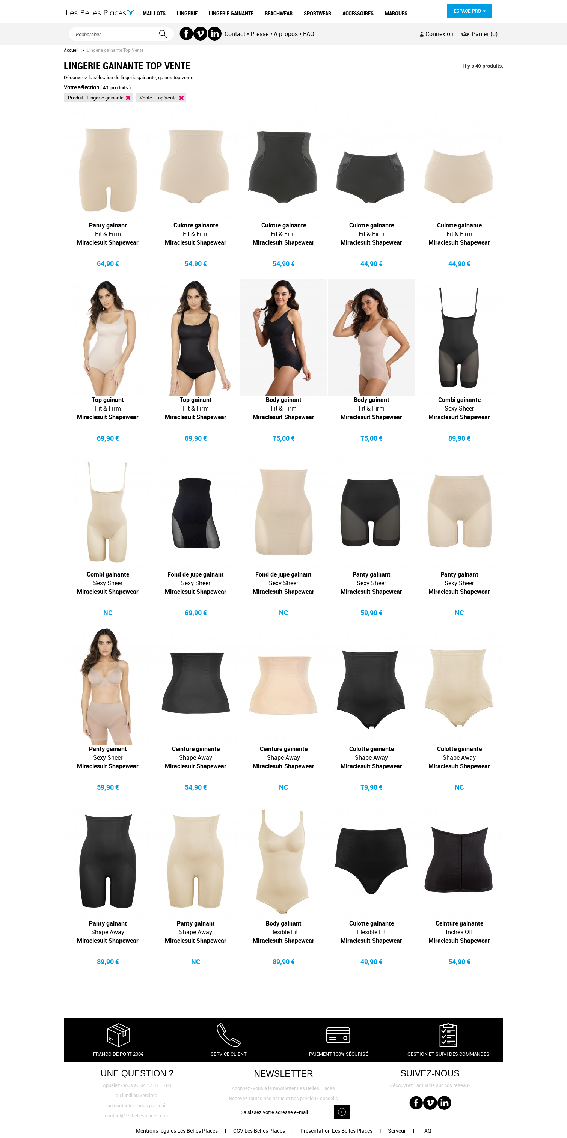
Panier (485, 34)
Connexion (439, 34)
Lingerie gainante (105, 97)
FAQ (308, 34)
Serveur (397, 1130)
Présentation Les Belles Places (336, 1130)
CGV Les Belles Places (259, 1130)
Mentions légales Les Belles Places (177, 1130)
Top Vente (166, 97)
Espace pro (467, 11)
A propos (286, 34)
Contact (235, 34)
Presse (259, 34)
